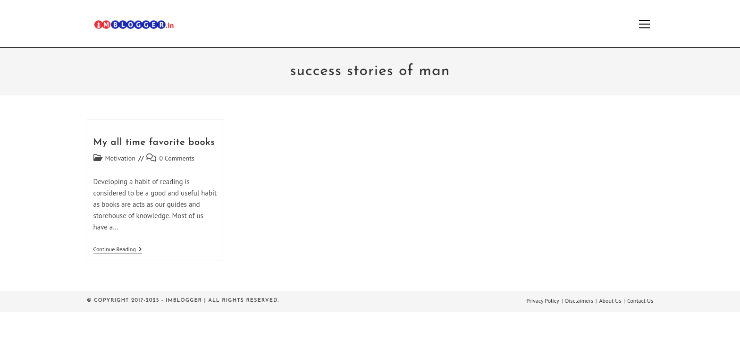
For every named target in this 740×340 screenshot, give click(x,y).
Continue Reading (117, 250)
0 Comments (176, 158)
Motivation (120, 158)
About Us (610, 300)
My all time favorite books (154, 142)
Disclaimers (579, 300)
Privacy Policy (542, 300)
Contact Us (640, 300)
